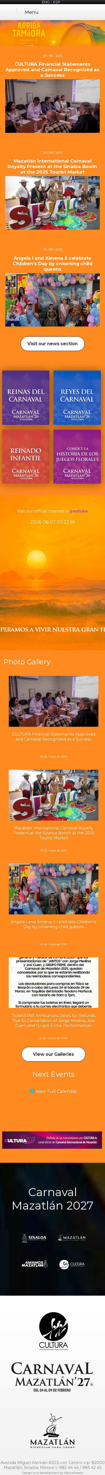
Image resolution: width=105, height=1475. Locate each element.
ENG (46, 2)
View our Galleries (53, 1054)
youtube (79, 511)
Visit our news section (52, 343)
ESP (56, 2)
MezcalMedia (73, 1473)
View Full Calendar (56, 1091)
